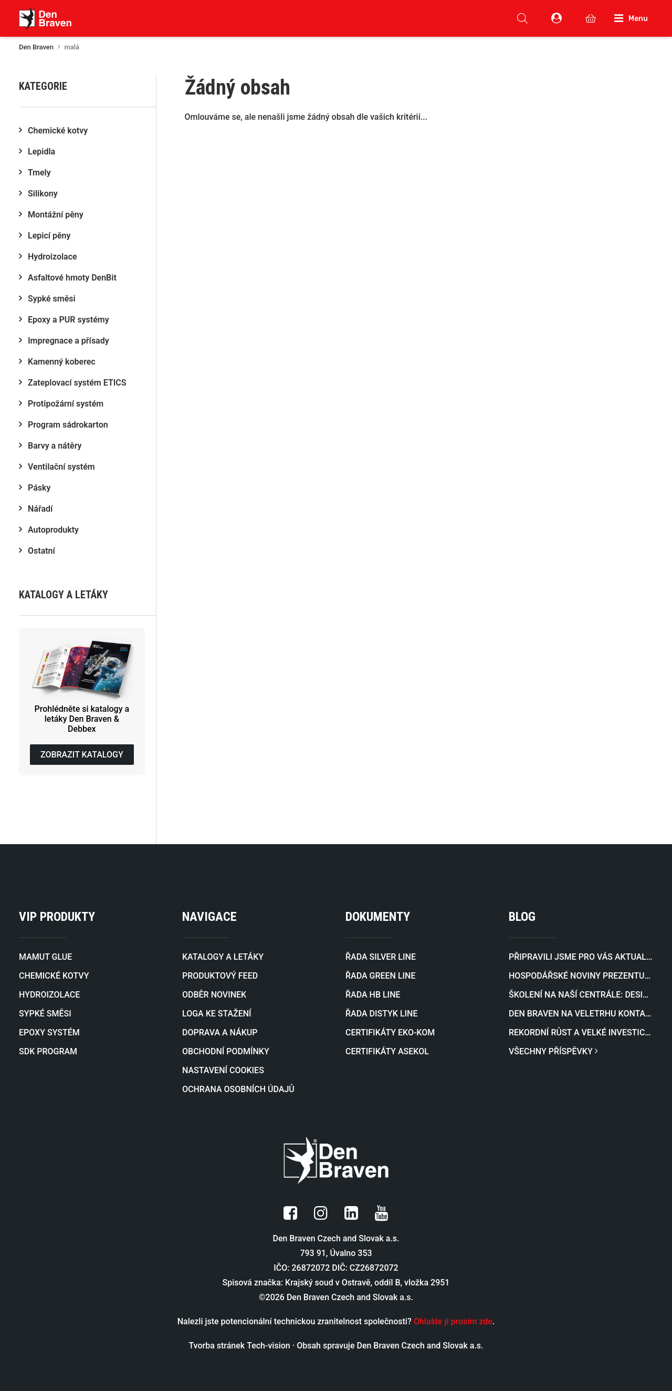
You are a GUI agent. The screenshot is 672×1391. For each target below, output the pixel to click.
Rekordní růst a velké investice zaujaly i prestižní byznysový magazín (581, 1032)
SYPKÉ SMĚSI (45, 1014)
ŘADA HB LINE (373, 995)
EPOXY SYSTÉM (49, 1032)
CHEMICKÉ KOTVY (54, 976)
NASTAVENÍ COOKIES (223, 1070)
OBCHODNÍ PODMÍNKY (225, 1051)
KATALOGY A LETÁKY (223, 957)
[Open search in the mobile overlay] (522, 18)
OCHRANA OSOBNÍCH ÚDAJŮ (238, 1089)
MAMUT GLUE (45, 957)
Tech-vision (268, 1346)
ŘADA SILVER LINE (380, 957)
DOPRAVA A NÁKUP (220, 1032)
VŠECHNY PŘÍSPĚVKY (553, 1051)
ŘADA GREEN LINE (380, 976)
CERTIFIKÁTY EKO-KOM (390, 1032)
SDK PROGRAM (48, 1051)
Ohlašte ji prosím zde (453, 1321)
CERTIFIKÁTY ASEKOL (387, 1051)
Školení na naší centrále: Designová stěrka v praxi (581, 995)
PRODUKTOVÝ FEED (220, 976)
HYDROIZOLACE (49, 995)
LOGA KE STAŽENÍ (216, 1014)
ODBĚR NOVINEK (214, 995)
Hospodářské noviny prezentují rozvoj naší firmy (581, 976)
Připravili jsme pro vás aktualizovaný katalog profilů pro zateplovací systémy (581, 957)
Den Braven (36, 47)
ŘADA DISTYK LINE (381, 1014)
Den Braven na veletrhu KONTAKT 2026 (581, 1014)
